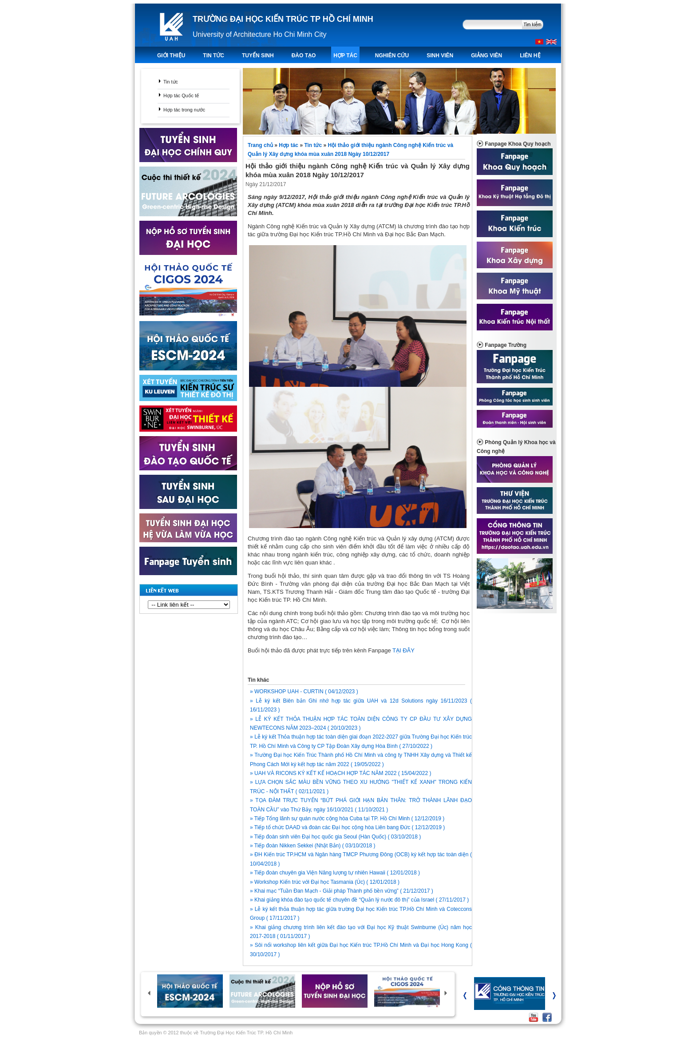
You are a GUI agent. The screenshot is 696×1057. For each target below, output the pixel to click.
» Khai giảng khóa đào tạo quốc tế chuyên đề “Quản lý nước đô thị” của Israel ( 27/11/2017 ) (359, 900)
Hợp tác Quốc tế (181, 95)
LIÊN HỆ (530, 55)
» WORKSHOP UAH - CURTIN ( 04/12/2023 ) (304, 691)
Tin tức (170, 81)
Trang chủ (261, 145)
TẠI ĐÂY (403, 650)
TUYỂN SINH (258, 55)
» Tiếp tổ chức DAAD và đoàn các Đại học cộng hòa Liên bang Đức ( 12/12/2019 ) (347, 827)
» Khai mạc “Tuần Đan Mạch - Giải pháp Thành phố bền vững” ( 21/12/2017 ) (341, 891)
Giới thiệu (171, 55)
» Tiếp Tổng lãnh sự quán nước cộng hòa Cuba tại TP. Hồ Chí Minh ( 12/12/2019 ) (347, 818)
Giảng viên (486, 55)
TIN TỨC (213, 55)
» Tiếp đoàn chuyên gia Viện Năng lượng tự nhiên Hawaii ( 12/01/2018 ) (335, 873)
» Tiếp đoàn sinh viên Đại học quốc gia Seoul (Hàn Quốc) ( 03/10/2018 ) (335, 837)
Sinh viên (440, 55)
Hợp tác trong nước (184, 109)
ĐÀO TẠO (304, 55)
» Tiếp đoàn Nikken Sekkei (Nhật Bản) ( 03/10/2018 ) (312, 845)
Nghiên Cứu (392, 55)
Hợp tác (345, 55)
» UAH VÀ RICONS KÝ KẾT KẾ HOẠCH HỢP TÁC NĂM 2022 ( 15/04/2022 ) (340, 773)
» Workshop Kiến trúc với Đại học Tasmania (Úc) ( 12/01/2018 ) (324, 882)
